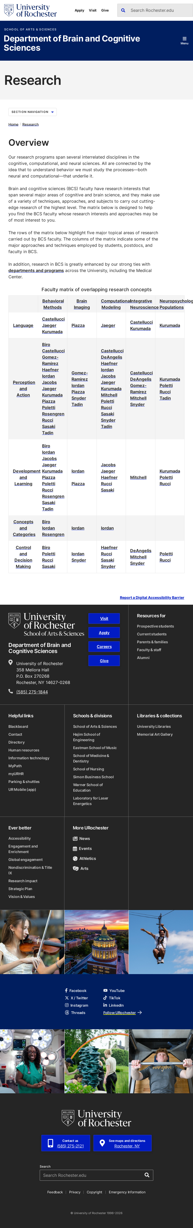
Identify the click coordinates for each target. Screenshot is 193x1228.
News (81, 838)
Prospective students (155, 626)
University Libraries (154, 726)
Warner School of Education (88, 787)
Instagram (76, 1005)
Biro (46, 344)
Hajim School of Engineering (86, 737)
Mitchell (109, 395)
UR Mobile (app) (22, 789)
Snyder (79, 398)
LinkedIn (113, 1005)
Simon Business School (93, 776)
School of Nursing (88, 768)
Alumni (143, 657)
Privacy (74, 1192)
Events (82, 848)
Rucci (47, 420)
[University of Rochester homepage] (30, 10)
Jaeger (49, 325)
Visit (92, 10)
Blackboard (18, 726)
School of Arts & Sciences (30, 30)
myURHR (15, 773)
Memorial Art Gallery (154, 734)
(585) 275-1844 (32, 692)
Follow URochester (122, 1012)
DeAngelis (111, 357)
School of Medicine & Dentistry (91, 758)
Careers (104, 646)
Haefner (50, 370)
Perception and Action (24, 388)
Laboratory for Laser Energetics (90, 801)
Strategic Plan (20, 888)
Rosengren (53, 414)
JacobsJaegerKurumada (111, 382)
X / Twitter (76, 997)
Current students (152, 633)
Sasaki (48, 426)
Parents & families (152, 641)
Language (23, 325)
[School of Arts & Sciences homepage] (46, 624)
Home (13, 124)
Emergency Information (127, 1192)
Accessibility (19, 838)
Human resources (23, 750)
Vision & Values (21, 896)
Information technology (28, 757)
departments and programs (36, 270)
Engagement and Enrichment (23, 849)
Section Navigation (33, 112)
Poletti (48, 407)
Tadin (47, 433)
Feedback (55, 1192)
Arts (80, 868)
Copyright (94, 1192)
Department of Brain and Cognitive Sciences (72, 43)
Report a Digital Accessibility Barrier (152, 597)
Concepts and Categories (24, 528)
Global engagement (25, 859)
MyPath (15, 765)
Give (105, 10)
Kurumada (52, 332)
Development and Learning (26, 477)
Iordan (48, 376)
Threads (75, 1012)
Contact (15, 734)
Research (30, 124)
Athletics (84, 858)
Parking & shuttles (24, 781)
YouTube (114, 990)
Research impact (22, 880)
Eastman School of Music (95, 747)
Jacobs (49, 382)
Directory (16, 742)
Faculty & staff (149, 649)
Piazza (78, 325)
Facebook (76, 990)
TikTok (111, 997)
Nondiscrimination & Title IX (30, 870)
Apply (79, 10)
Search (45, 1166)
